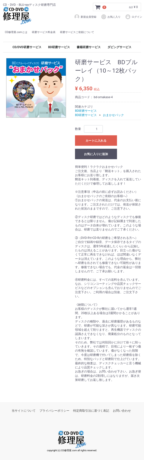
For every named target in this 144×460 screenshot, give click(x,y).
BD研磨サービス (59, 47)
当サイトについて (24, 410)
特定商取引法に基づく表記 (91, 410)
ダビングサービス (119, 47)
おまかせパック (113, 115)
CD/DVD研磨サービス (27, 47)
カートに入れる (96, 140)
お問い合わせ (122, 410)
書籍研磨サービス (89, 47)
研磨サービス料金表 (44, 32)
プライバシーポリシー (54, 410)
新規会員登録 (85, 17)
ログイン (133, 17)
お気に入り (111, 17)
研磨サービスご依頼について (77, 32)
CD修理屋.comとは (16, 32)
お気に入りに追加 (96, 154)
